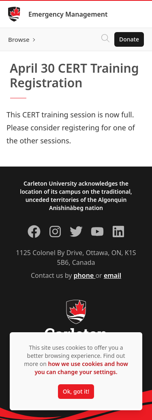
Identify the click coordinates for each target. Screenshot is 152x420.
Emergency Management (68, 14)
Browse (19, 39)
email (112, 275)
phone (85, 275)
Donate (129, 39)
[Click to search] (105, 39)
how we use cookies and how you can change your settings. (81, 368)
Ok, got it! (76, 391)
